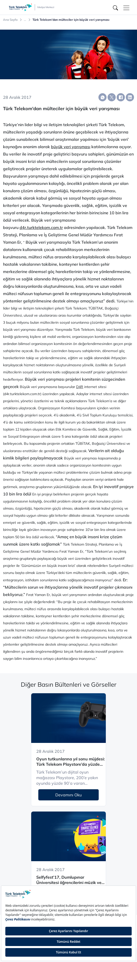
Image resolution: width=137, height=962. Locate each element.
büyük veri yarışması (70, 146)
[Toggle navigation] (126, 8)
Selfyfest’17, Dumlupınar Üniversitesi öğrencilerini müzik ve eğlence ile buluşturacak (68, 880)
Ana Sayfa (10, 19)
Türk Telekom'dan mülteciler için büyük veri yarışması (70, 19)
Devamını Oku (68, 794)
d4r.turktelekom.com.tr (41, 227)
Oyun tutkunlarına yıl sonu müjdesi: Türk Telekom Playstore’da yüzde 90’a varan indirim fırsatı (70, 761)
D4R (79, 386)
